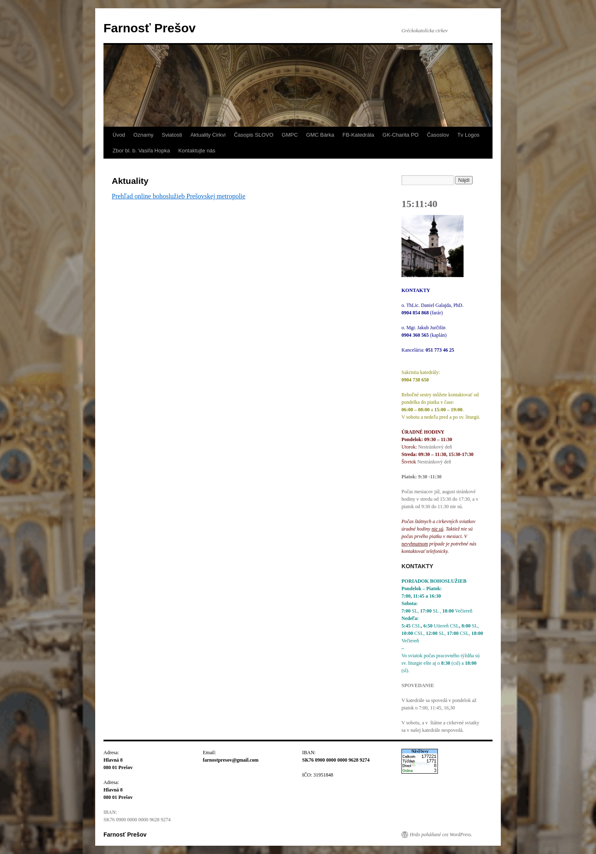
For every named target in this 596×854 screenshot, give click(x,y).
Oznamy (143, 135)
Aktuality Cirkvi (208, 135)
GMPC (290, 135)
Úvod (119, 135)
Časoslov (438, 135)
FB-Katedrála (358, 135)
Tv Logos (468, 135)
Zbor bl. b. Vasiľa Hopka (141, 150)
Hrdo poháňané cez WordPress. (441, 834)
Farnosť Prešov (149, 28)
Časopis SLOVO (253, 135)
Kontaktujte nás (197, 150)
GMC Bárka (320, 135)
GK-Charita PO (400, 135)
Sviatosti (172, 135)
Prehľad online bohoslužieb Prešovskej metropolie (178, 196)
